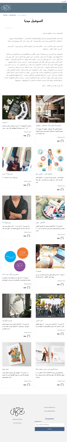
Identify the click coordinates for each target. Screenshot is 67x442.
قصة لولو (5, 369)
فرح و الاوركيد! (7, 320)
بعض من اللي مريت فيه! (10, 274)
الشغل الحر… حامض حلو (44, 174)
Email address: (38, 421)
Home (5, 15)
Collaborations (49, 411)
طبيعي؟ (38, 271)
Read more (27, 132)
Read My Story (17, 419)
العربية (64, 1)
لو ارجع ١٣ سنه (7, 174)
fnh (25, 135)
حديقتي (4, 122)
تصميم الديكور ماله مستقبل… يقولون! (48, 125)
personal (12, 15)
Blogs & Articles (49, 407)
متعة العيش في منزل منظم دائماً (47, 369)
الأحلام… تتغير (40, 223)
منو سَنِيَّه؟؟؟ (6, 223)
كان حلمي (39, 320)
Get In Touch (17, 423)
